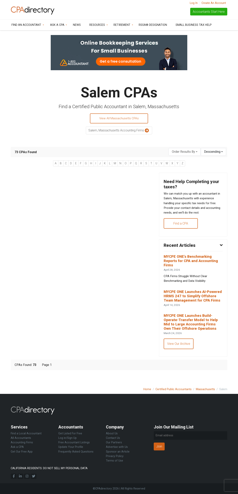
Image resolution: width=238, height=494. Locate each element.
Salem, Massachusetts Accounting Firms (119, 131)
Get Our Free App (22, 451)
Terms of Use (114, 460)
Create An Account (214, 3)
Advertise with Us (117, 447)
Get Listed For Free (70, 433)
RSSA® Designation (153, 25)
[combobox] (185, 152)
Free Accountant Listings (74, 442)
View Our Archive (178, 355)
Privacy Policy (114, 456)
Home (147, 389)
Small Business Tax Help (194, 25)
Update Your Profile (70, 447)
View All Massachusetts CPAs (119, 118)
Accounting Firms (22, 442)
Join (159, 446)
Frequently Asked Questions (75, 451)
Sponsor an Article (118, 451)
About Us (112, 433)
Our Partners (114, 442)
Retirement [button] (122, 25)
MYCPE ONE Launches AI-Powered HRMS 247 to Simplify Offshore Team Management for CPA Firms (192, 303)
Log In (194, 3)
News (77, 25)
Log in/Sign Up (67, 438)
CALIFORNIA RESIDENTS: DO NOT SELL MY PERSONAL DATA (49, 468)
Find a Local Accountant (26, 433)
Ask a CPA (57, 25)
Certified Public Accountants (173, 389)
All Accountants (21, 438)
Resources (97, 25)
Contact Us (113, 438)
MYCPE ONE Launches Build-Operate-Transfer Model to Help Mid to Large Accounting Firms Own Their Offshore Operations (192, 332)
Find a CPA (181, 226)
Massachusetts (205, 389)
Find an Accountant (26, 25)
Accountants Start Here (209, 11)
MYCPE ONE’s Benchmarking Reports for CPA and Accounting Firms (192, 264)
